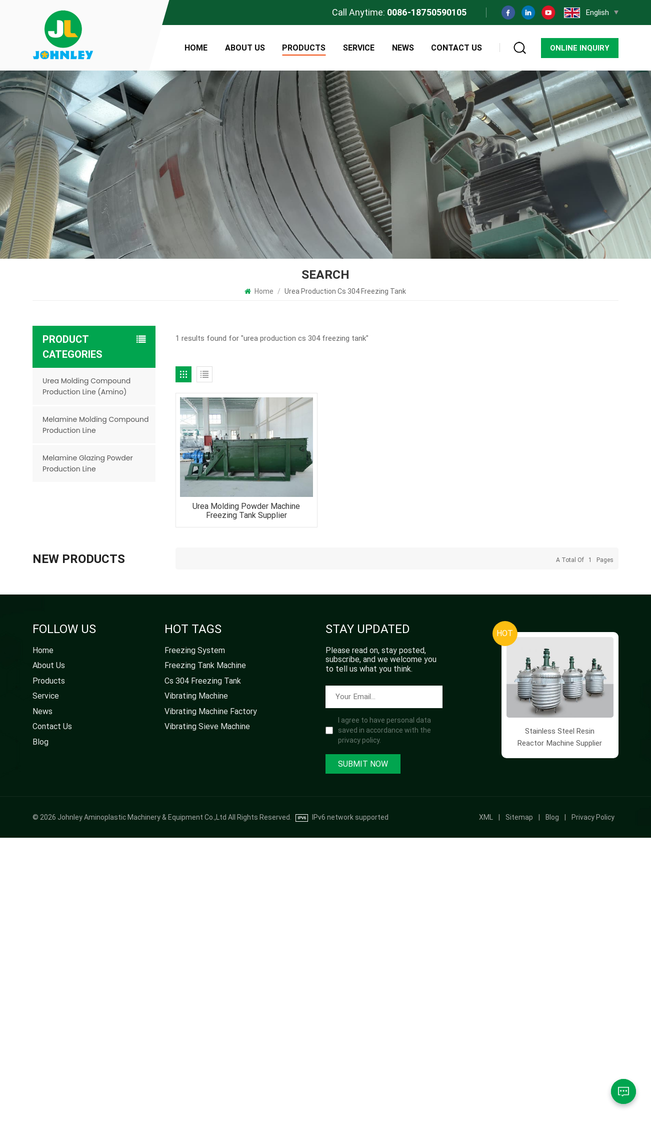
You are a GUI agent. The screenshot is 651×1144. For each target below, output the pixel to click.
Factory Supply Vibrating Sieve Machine (100, 627)
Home (196, 48)
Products (304, 48)
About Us (245, 48)
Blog (40, 1048)
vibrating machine (196, 1002)
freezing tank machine (205, 971)
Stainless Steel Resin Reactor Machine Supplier (110, 803)
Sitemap (519, 1123)
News (403, 48)
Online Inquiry (580, 48)
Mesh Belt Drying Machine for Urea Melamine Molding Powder (105, 715)
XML (486, 1123)
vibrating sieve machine (207, 1032)
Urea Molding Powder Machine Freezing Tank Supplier (246, 511)
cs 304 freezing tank (202, 987)
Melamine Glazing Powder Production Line (87, 463)
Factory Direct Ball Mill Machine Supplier (111, 583)
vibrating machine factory (210, 1017)
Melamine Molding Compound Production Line (95, 424)
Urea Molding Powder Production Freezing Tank (110, 759)
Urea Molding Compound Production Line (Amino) (86, 386)
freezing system (194, 956)
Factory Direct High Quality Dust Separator (106, 539)
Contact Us (456, 48)
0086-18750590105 (426, 12)
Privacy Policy (593, 1123)
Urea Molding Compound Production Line (101, 847)
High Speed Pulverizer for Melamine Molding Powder (111, 671)
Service (358, 48)
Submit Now (363, 1070)
